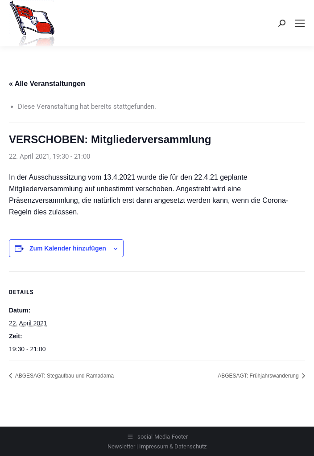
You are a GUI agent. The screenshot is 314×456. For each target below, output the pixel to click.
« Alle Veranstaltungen (47, 83)
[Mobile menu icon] (299, 23)
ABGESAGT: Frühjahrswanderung (259, 376)
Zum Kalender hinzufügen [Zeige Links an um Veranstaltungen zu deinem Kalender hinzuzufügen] (67, 248)
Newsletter (121, 446)
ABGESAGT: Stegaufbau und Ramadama (64, 376)
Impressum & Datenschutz (173, 446)
